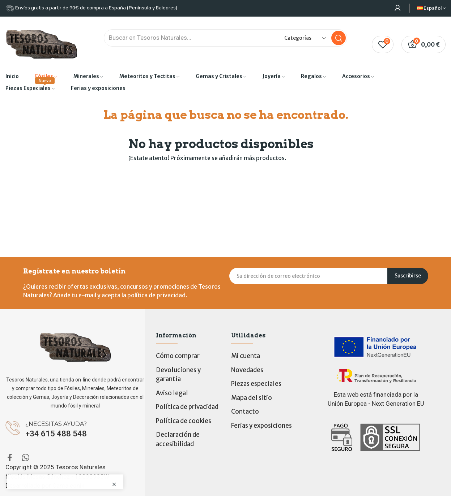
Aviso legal (172, 393)
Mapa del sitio (251, 398)
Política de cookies (183, 421)
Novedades (247, 370)
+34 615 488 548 (56, 433)
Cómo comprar (178, 356)
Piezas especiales (256, 384)
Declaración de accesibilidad (178, 439)
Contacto (245, 411)
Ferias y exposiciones (261, 426)
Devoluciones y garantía (178, 374)
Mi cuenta (245, 356)
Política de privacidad (187, 407)
